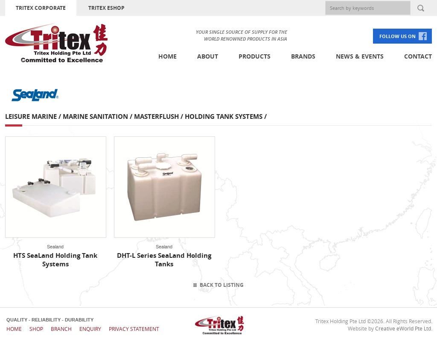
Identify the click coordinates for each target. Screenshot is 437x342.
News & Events (360, 56)
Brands (303, 56)
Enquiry (90, 328)
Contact (418, 56)
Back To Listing (222, 285)
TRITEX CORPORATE (41, 8)
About (207, 56)
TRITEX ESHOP (106, 8)
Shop (36, 328)
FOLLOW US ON (397, 36)
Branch (61, 328)
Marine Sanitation (95, 116)
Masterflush (156, 116)
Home (167, 56)
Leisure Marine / (34, 116)
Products (255, 56)
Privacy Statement (134, 328)
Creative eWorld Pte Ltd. (403, 328)
